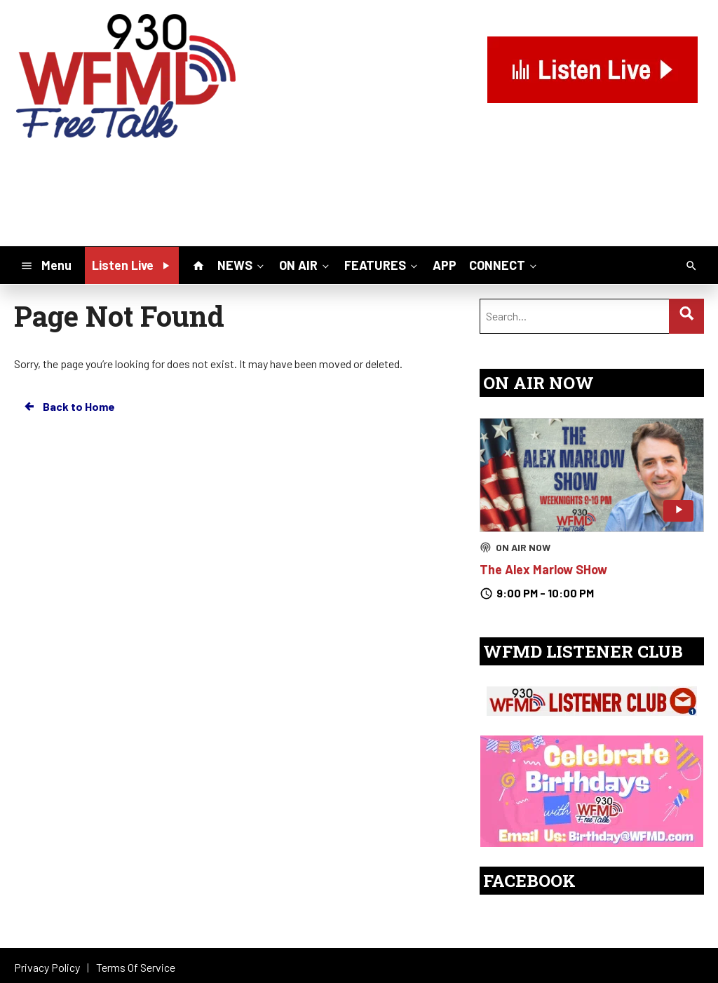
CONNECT (504, 264)
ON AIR (305, 264)
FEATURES (382, 264)
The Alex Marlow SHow (543, 569)
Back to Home (68, 407)
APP (444, 265)
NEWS (241, 264)
